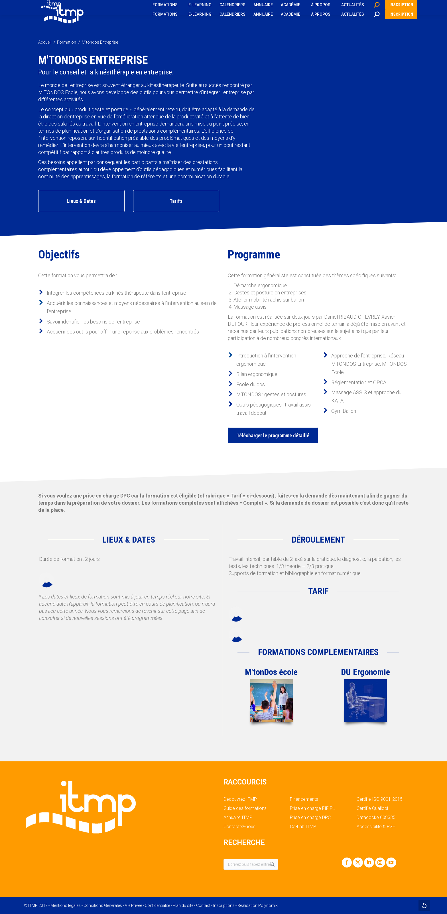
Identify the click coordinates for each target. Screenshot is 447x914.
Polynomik (268, 905)
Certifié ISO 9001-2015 (380, 799)
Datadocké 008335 (376, 817)
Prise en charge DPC (310, 817)
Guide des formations (245, 808)
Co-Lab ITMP (303, 826)
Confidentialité (157, 905)
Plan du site (183, 905)
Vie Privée (133, 905)
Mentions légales (65, 905)
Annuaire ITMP (238, 817)
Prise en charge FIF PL (312, 808)
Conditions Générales (103, 905)
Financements (304, 799)
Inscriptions (224, 905)
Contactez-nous (239, 826)
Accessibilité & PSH (376, 826)
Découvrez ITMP (240, 799)
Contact (203, 905)
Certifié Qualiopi (372, 808)
